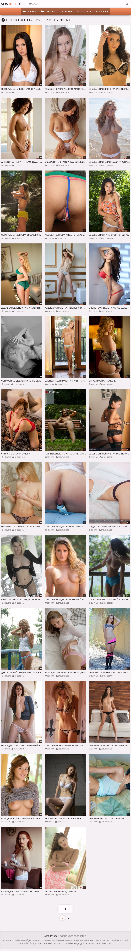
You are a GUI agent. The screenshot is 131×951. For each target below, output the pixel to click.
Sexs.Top (11, 4)
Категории (49, 11)
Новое (67, 11)
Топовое (84, 11)
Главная (29, 11)
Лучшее (102, 11)
